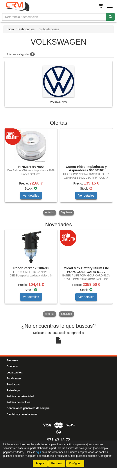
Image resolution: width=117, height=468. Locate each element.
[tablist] (58, 172)
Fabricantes (26, 29)
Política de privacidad (20, 396)
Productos (13, 384)
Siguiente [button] (66, 212)
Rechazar (56, 463)
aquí (38, 451)
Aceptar (40, 463)
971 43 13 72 (58, 440)
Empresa (12, 360)
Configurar (75, 463)
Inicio (10, 29)
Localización (14, 372)
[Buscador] (54, 17)
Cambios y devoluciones (22, 414)
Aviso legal (13, 390)
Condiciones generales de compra (28, 408)
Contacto (12, 366)
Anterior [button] (49, 212)
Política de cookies (18, 402)
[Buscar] (110, 17)
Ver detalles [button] (31, 195)
